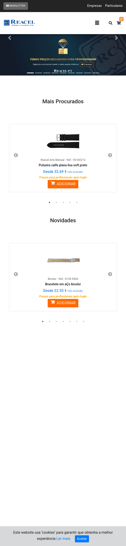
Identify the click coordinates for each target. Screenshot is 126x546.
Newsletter (15, 5)
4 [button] (70, 202)
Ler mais (63, 538)
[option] (63, 155)
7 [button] (83, 321)
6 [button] (76, 321)
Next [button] (110, 155)
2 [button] (56, 202)
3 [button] (63, 202)
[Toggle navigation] (97, 23)
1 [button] (49, 202)
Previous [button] (16, 155)
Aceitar (82, 539)
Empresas (94, 6)
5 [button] (76, 202)
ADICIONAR (62, 183)
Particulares (114, 6)
